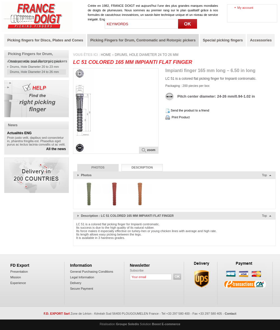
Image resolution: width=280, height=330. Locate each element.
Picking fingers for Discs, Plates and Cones (45, 40)
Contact (230, 313)
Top (264, 175)
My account (245, 7)
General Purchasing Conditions (91, 271)
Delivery (76, 283)
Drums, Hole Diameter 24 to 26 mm (34, 71)
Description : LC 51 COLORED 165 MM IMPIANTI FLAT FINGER (127, 215)
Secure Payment (81, 288)
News (13, 125)
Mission (15, 277)
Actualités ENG (19, 133)
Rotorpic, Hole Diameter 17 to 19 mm (35, 61)
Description (142, 167)
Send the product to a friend (190, 110)
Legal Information (82, 277)
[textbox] (141, 24)
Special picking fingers (223, 40)
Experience (18, 283)
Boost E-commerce (166, 324)
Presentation (19, 271)
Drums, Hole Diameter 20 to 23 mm (34, 66)
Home (106, 55)
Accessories (261, 40)
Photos (97, 167)
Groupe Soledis (127, 324)
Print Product (181, 117)
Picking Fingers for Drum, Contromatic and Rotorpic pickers (143, 40)
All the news (56, 149)
